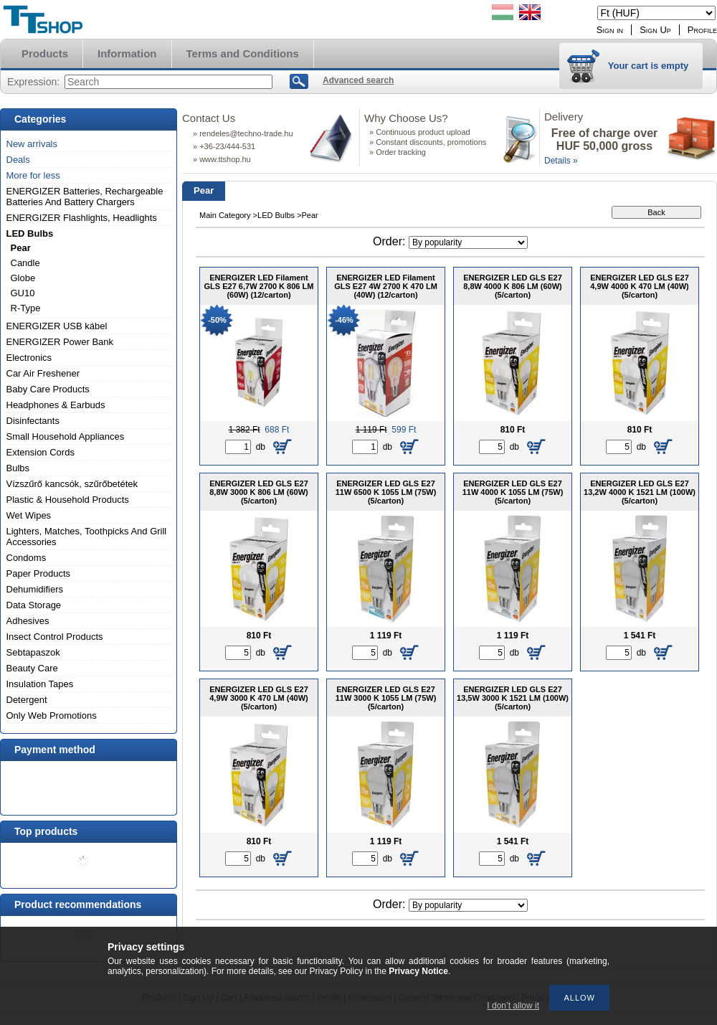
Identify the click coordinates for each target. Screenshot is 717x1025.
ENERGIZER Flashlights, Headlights (81, 217)
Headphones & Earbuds (55, 405)
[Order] (468, 242)
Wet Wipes (29, 515)
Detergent (26, 699)
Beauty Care (32, 668)
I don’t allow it (513, 1006)
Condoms (26, 557)
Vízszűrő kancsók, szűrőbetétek (72, 483)
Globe (23, 278)
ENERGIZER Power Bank (60, 341)
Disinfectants (33, 420)
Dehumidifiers (34, 589)
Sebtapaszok (33, 652)
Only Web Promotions (51, 715)
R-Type (26, 308)
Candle (25, 263)
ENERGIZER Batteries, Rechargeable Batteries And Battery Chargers (84, 196)
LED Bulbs (30, 233)
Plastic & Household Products (67, 499)
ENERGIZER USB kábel (57, 326)
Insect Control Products (54, 636)
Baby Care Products (48, 389)
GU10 (23, 293)
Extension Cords (40, 452)
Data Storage (34, 605)
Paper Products (38, 573)
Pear (21, 247)
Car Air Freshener (43, 373)
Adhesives (27, 620)
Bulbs (18, 468)
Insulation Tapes (40, 684)
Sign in (610, 29)
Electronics (29, 357)
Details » (561, 161)
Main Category (225, 215)
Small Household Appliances (65, 436)
